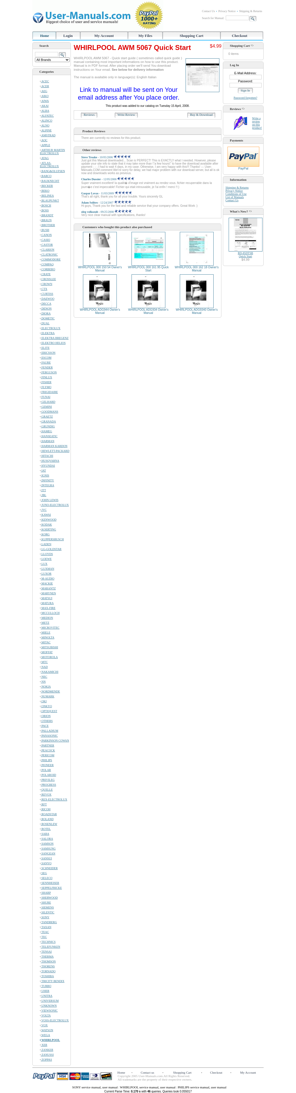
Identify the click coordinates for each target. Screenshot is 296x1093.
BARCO (45, 176)
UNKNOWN (48, 1005)
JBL (43, 495)
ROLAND (46, 819)
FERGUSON (48, 372)
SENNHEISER (49, 883)
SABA (44, 833)
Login (68, 35)
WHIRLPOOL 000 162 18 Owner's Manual (197, 269)
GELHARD (47, 401)
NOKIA (45, 686)
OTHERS (46, 721)
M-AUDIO (47, 578)
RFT (43, 804)
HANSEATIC (49, 436)
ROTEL (45, 829)
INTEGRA (47, 485)
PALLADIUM (49, 730)
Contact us (147, 1072)
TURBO (45, 986)
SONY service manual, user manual (95, 1087)
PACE (44, 725)
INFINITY (47, 480)
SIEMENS (47, 907)
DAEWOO (47, 298)
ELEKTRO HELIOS (53, 343)
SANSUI (46, 858)
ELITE (44, 347)
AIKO (44, 96)
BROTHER (47, 225)
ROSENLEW (48, 824)
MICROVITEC (50, 627)
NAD (44, 667)
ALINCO (46, 120)
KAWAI (45, 514)
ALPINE (46, 130)
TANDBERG (48, 922)
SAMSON (46, 843)
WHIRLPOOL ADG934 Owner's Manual (148, 311)
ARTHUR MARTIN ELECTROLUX (52, 151)
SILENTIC (47, 912)
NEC (43, 676)
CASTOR (46, 244)
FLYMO (45, 387)
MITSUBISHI (49, 647)
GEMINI (46, 406)
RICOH (45, 809)
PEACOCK (47, 750)
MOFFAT (46, 652)
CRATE (45, 274)
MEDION (46, 617)
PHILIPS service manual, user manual (202, 1087)
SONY (44, 917)
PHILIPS (46, 760)
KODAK (46, 524)
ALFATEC (47, 115)
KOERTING (48, 529)
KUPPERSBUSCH (52, 539)
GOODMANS (49, 411)
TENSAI (46, 951)
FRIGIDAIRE (49, 392)
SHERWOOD (49, 897)
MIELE (45, 632)
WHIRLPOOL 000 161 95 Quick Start (148, 269)
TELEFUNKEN (50, 946)
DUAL (44, 323)
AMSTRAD (48, 135)
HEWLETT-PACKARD (54, 451)
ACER (44, 86)
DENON (46, 308)
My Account (104, 35)
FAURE (45, 362)
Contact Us (208, 11)
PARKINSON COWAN (54, 740)
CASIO (45, 239)
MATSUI (46, 598)
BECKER (46, 185)
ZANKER (46, 1049)
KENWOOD (48, 519)
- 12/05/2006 (107, 179)
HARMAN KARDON (53, 446)
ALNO (44, 125)
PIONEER (47, 765)
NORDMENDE (50, 691)
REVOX (45, 794)
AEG (43, 91)
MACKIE (46, 583)
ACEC (44, 81)
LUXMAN (47, 568)
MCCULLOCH (50, 613)
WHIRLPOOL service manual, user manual (148, 1087)
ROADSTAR (48, 814)
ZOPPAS (46, 1059)
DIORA (45, 313)
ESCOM (45, 357)
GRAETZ (46, 416)
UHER (44, 991)
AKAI (44, 105)
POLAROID (48, 775)
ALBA (44, 110)
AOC (43, 140)
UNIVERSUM (49, 1000)
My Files (145, 35)
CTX (43, 289)
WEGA (45, 1035)
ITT (43, 490)
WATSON (46, 1030)
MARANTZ (48, 588)
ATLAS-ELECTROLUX (49, 164)
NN (43, 681)
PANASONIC (49, 735)
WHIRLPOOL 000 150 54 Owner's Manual (100, 269)
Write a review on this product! (257, 123)
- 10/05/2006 (106, 157)
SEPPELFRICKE (51, 887)
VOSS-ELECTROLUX (54, 1020)
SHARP (45, 892)
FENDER (46, 367)
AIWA (44, 101)
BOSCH (45, 205)
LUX (43, 563)
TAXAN (45, 927)
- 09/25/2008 (106, 211)
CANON (46, 235)
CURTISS (46, 293)
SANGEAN (47, 853)
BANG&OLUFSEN (52, 171)
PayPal (243, 167)
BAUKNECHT (49, 181)
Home (44, 36)
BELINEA (47, 195)
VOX (44, 1025)
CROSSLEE (48, 279)
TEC (43, 937)
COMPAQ (46, 264)
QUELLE (46, 789)
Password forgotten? (245, 97)
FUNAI (45, 397)
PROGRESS (48, 784)
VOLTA (45, 1015)
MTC (44, 662)
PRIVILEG (47, 779)
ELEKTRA (47, 333)
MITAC (45, 642)
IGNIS (44, 475)
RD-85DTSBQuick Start (245, 255)
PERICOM (47, 755)
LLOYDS (46, 554)
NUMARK (47, 696)
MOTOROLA (49, 657)
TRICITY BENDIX (52, 981)
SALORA (46, 838)
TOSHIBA (47, 976)
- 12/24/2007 (106, 202)
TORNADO (48, 971)
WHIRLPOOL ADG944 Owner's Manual (100, 311)
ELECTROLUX (50, 328)
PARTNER (47, 745)
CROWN (46, 284)
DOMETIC (47, 318)
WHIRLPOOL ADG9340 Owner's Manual (197, 311)
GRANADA (48, 421)
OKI (43, 701)
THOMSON (48, 961)
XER (43, 1045)
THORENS (47, 966)
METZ (44, 622)
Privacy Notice (227, 11)
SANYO (45, 863)
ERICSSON (48, 352)
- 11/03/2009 (106, 193)
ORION (45, 716)
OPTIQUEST (48, 711)
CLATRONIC (49, 254)
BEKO (44, 190)
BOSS (44, 210)
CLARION (47, 249)
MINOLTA (47, 637)
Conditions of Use (236, 193)
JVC (43, 509)
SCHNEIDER (49, 868)
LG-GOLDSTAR (51, 549)
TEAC (44, 932)
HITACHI (46, 455)
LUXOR (45, 573)
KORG (45, 534)
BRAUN (46, 220)
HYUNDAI (47, 465)
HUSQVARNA (49, 460)
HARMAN (47, 441)
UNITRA (46, 995)
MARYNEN (48, 593)
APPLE (45, 145)
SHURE (45, 902)
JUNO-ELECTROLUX (54, 505)
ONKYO (46, 706)
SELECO (46, 878)
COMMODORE (50, 259)
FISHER (45, 382)
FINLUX (46, 377)
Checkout (239, 35)
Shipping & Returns (250, 11)
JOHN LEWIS (49, 500)
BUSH (44, 230)
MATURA (47, 603)
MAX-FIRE (48, 608)
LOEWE (46, 559)
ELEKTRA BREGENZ (54, 338)
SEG (43, 873)
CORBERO (47, 269)
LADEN (45, 544)
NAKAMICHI (49, 671)
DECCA (45, 303)
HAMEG (46, 431)
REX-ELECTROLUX (53, 799)
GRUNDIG (47, 426)
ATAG (44, 158)
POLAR (45, 770)
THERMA (47, 956)
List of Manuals (234, 197)
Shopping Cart (192, 35)
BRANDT (46, 215)
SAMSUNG (48, 848)
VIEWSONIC (49, 1010)
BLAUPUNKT (49, 200)
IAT (43, 470)
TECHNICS (48, 941)
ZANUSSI (47, 1054)
